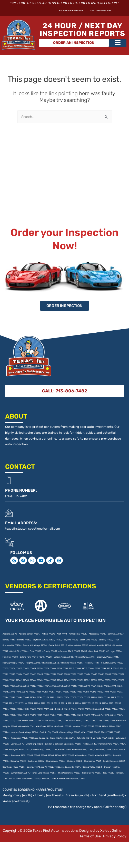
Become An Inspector (46, 11)
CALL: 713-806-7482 (93, 11)
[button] (117, 44)
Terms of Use (90, 836)
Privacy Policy (114, 836)
